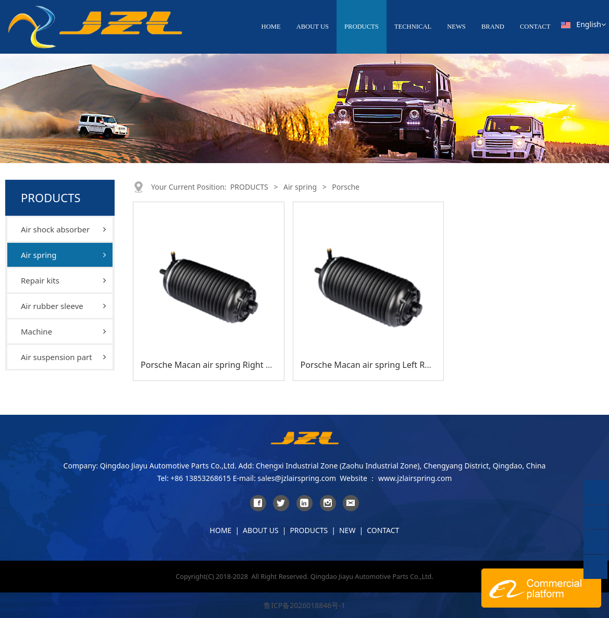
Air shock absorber (55, 229)
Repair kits (40, 280)
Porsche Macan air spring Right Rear (212, 364)
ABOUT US (312, 26)
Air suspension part (56, 357)
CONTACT (535, 26)
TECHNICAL (412, 26)
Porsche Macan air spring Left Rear (369, 364)
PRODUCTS (361, 26)
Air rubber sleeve (52, 306)
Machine (36, 331)
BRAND (492, 26)
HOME (271, 26)
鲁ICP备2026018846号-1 (304, 605)
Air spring (39, 255)
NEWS (456, 26)
